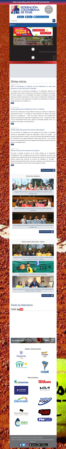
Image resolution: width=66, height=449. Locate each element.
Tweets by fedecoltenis (22, 305)
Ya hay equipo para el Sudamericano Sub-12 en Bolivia (27, 109)
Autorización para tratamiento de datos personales (41, 439)
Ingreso (20, 17)
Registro (29, 17)
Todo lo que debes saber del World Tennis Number (33, 2)
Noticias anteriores (48, 170)
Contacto (13, 439)
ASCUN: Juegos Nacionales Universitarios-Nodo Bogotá (28, 130)
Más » (12, 103)
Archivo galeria (47, 295)
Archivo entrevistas (46, 232)
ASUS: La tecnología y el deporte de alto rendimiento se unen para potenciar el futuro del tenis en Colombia (33, 87)
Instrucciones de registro (41, 17)
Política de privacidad (22, 439)
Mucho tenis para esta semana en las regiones (25, 150)
